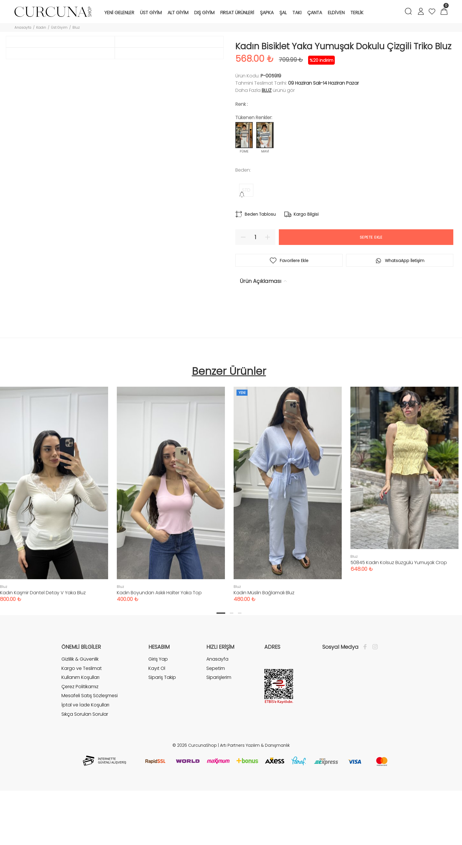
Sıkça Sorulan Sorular (84, 777)
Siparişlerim (218, 740)
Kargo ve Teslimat (81, 731)
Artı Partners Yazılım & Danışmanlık (255, 809)
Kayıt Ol (156, 731)
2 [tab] (231, 676)
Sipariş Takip (162, 740)
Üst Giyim (59, 27)
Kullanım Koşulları (80, 740)
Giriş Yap (158, 722)
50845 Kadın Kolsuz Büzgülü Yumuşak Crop (398, 626)
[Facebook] (366, 710)
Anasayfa (22, 27)
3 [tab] (239, 676)
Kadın (41, 27)
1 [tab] (221, 676)
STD (246, 190)
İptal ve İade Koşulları (85, 768)
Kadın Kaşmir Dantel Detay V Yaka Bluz (43, 656)
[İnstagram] (374, 710)
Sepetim (215, 731)
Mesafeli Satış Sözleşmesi (89, 759)
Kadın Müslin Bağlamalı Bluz (264, 656)
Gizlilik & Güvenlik (80, 722)
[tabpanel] (170, 552)
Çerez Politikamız (80, 750)
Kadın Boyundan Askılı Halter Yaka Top (159, 656)
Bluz (76, 27)
